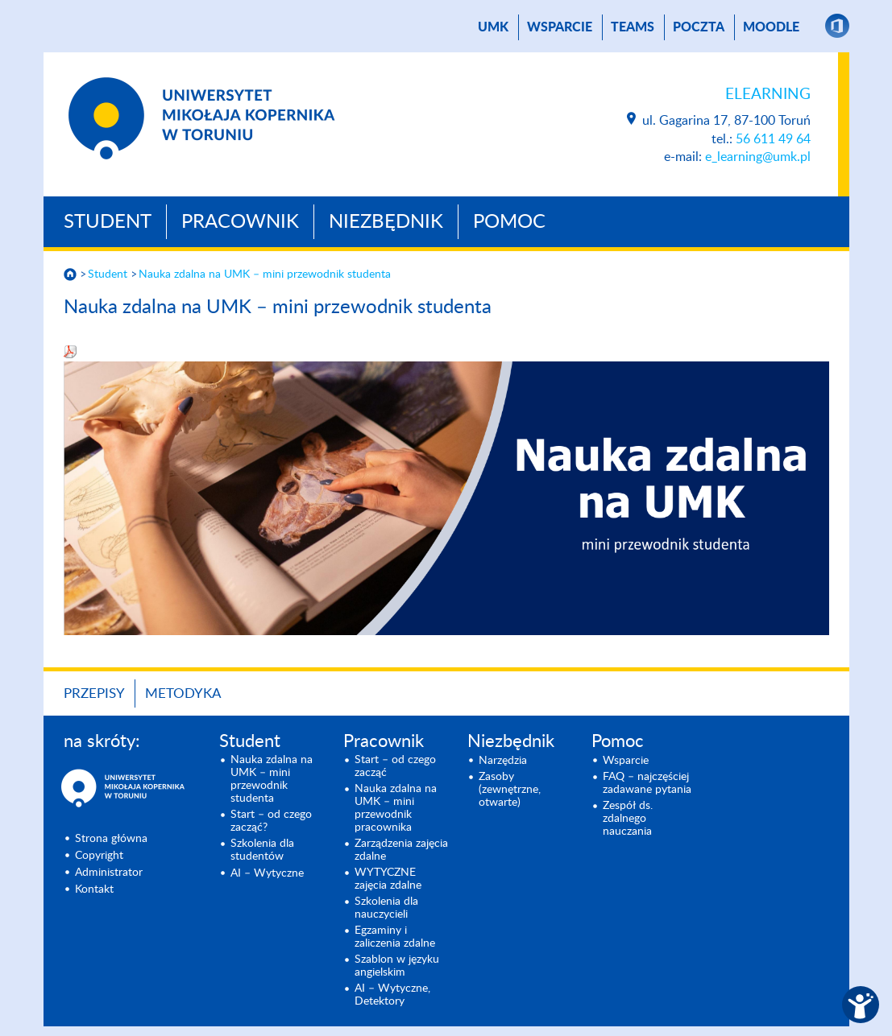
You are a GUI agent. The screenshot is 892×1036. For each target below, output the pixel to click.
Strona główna (111, 838)
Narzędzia (503, 760)
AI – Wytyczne (267, 873)
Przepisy (94, 693)
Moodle (771, 27)
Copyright (99, 855)
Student (107, 222)
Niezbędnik (386, 222)
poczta (698, 27)
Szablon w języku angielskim (397, 966)
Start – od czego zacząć (395, 766)
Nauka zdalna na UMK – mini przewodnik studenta (265, 274)
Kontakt (94, 889)
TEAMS (632, 27)
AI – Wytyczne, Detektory (392, 995)
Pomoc (509, 222)
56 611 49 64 (773, 139)
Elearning (768, 94)
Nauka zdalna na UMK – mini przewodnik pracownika (396, 808)
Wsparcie (559, 27)
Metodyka (183, 693)
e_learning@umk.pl (758, 157)
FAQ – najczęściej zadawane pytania (647, 783)
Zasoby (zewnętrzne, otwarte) (510, 789)
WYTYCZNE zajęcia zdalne (388, 879)
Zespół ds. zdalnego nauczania (628, 818)
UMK (493, 27)
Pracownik (240, 222)
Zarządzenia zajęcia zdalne (401, 850)
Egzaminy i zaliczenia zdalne (395, 937)
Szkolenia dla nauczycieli (386, 908)
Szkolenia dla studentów (262, 850)
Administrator (109, 872)
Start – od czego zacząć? (271, 821)
